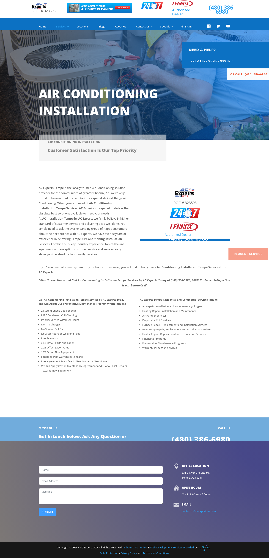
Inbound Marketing (135, 547)
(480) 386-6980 (222, 9)
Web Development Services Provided (172, 547)
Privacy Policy (129, 553)
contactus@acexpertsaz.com (199, 511)
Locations (83, 26)
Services (61, 26)
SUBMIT (47, 512)
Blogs (101, 26)
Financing (186, 26)
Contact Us (142, 26)
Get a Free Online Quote (235, 60)
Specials (165, 26)
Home (42, 26)
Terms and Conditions (156, 553)
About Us (120, 26)
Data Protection (109, 553)
